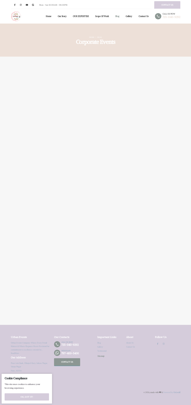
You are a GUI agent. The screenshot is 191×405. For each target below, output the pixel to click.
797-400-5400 (70, 353)
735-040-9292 (171, 17)
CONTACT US (167, 5)
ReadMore (15, 353)
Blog (117, 16)
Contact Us (143, 16)
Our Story (61, 16)
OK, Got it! (26, 397)
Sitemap (100, 356)
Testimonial (102, 351)
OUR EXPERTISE (80, 16)
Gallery (128, 16)
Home (48, 16)
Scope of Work (102, 16)
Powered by (171, 392)
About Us (130, 343)
